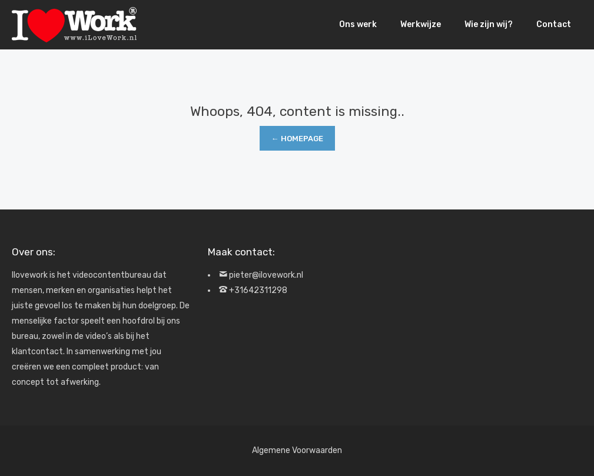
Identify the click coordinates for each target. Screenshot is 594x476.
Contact (553, 24)
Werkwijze (420, 24)
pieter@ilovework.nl (266, 275)
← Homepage (297, 138)
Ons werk (358, 24)
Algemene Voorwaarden (297, 450)
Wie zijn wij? (488, 24)
